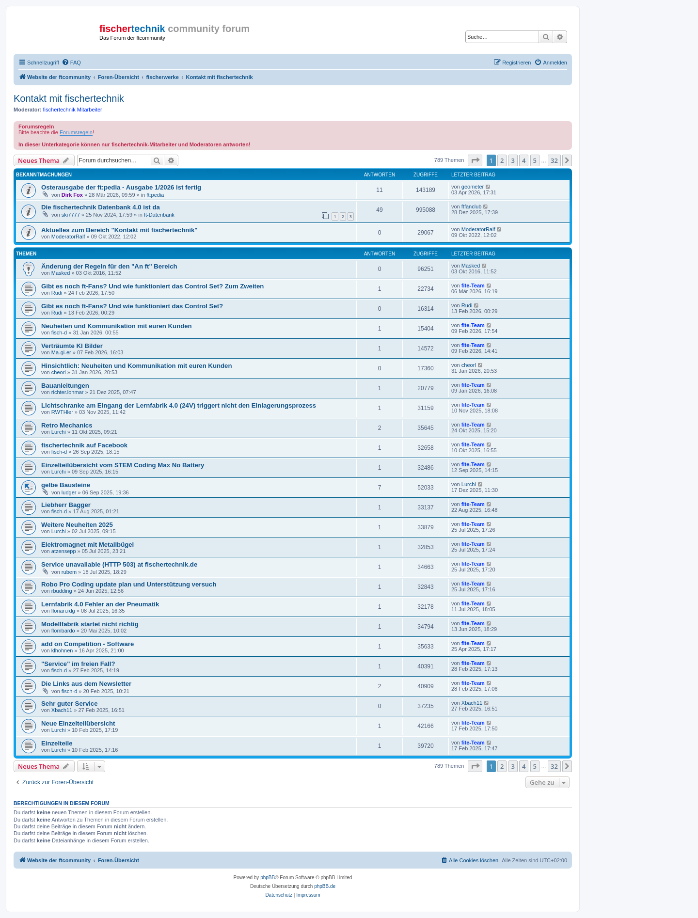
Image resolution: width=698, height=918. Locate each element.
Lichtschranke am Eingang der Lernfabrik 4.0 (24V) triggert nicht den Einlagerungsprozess (178, 405)
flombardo (63, 630)
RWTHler (62, 412)
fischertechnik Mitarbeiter (72, 109)
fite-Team (473, 285)
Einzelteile (57, 743)
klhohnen (62, 650)
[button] (475, 160)
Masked (60, 273)
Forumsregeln (76, 132)
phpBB (267, 877)
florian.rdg (63, 611)
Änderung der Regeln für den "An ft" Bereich (109, 266)
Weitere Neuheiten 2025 (77, 524)
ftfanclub (471, 206)
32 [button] (554, 160)
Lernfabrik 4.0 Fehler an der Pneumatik (100, 604)
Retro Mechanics (67, 425)
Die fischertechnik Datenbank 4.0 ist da (100, 207)
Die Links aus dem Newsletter (86, 683)
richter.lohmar (67, 392)
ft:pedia (155, 195)
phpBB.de (324, 886)
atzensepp (63, 551)
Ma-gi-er (61, 352)
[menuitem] (71, 62)
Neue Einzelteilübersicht (78, 723)
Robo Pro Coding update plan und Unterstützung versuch (128, 584)
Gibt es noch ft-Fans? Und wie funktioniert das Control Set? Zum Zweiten (152, 286)
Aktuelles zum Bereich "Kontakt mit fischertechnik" (119, 230)
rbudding (61, 591)
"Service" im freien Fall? (78, 663)
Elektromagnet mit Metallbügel (87, 544)
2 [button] (502, 160)
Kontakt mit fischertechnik (69, 98)
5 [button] (535, 160)
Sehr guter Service (69, 703)
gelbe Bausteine (65, 485)
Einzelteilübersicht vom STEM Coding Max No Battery (122, 465)
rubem (69, 572)
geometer (472, 187)
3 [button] (513, 160)
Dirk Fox (72, 195)
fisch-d (59, 332)
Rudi (57, 293)
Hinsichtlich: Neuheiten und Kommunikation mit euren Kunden (136, 365)
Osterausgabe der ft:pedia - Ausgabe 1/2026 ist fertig (121, 187)
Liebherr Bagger (66, 504)
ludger (69, 492)
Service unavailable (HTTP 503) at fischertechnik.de (119, 564)
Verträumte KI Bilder (72, 345)
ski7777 (71, 215)
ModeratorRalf (68, 236)
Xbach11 (61, 710)
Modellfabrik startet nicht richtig (90, 624)
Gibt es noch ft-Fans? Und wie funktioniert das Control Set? (132, 306)
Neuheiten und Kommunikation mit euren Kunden (116, 326)
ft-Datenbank (159, 215)
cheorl (58, 372)
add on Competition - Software (87, 644)
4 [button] (523, 160)
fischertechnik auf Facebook (84, 445)
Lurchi (58, 432)
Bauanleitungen (65, 385)
